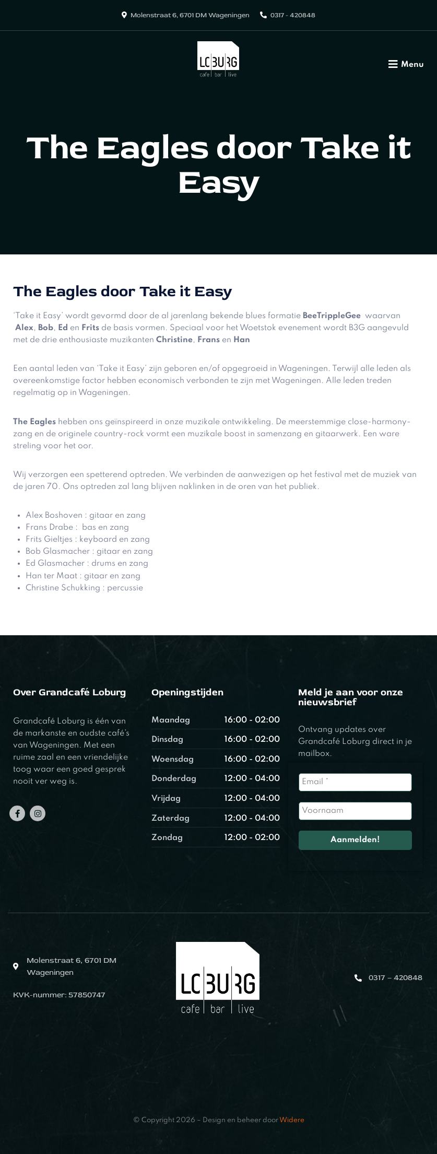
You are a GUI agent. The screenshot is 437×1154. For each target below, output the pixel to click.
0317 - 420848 (292, 15)
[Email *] (355, 782)
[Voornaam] (355, 811)
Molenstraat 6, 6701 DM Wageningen (190, 15)
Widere (291, 1120)
